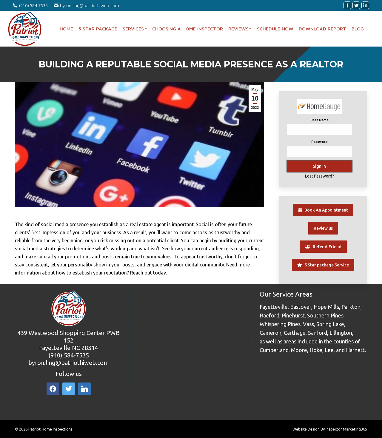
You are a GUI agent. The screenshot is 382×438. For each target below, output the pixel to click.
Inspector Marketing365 (346, 429)
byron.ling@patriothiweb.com (68, 362)
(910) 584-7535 (68, 355)
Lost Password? (319, 176)
